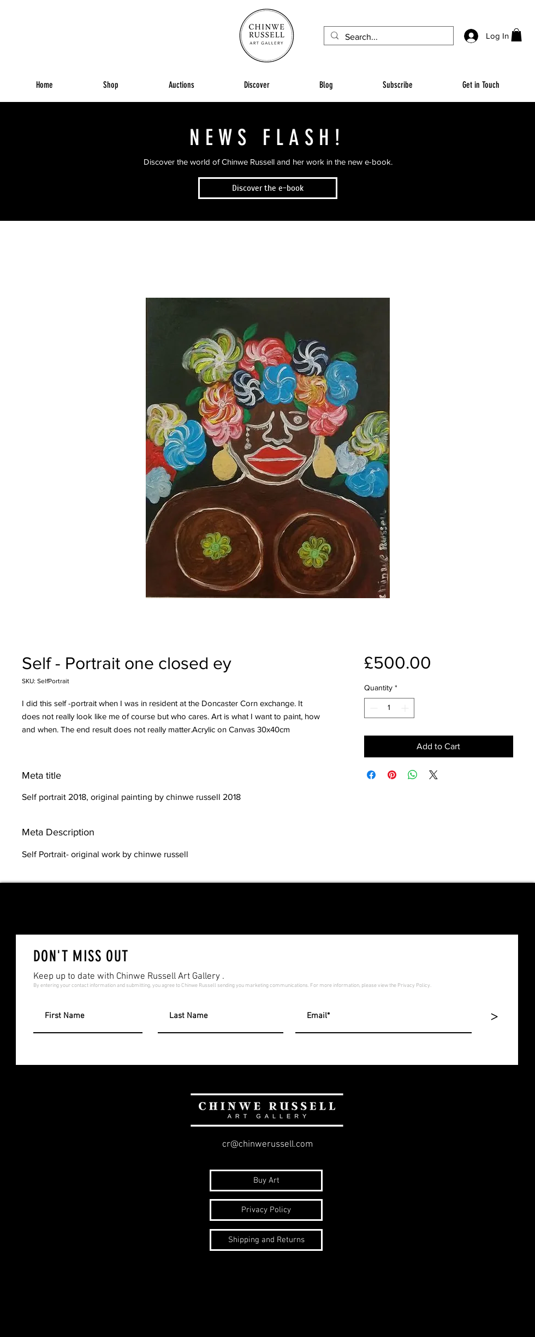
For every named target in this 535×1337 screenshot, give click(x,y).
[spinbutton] (389, 708)
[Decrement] (372, 708)
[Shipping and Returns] (266, 1240)
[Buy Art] (266, 1180)
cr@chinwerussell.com (267, 1144)
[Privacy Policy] (266, 1210)
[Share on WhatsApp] (412, 774)
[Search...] (387, 37)
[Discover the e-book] (267, 188)
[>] (494, 1017)
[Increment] (406, 708)
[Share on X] (433, 774)
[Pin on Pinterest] (392, 774)
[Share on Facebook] (371, 774)
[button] (516, 34)
